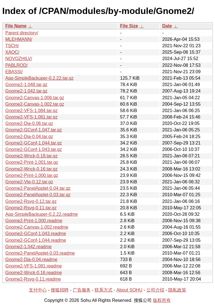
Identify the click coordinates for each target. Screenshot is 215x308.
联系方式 (104, 290)
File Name (16, 25)
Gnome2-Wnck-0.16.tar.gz (31, 169)
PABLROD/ (16, 65)
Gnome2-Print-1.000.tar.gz (31, 175)
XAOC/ (12, 52)
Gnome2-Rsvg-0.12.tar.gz (31, 201)
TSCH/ (12, 45)
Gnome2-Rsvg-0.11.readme (33, 279)
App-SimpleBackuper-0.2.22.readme (41, 214)
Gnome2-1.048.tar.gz (26, 84)
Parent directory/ (21, 32)
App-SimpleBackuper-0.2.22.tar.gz (39, 78)
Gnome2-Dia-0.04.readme (31, 259)
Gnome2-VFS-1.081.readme (33, 266)
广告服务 (82, 290)
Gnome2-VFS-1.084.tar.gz (31, 110)
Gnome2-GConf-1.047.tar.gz (33, 129)
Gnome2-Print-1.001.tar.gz (31, 162)
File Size (129, 25)
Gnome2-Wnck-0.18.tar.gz (31, 155)
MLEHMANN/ (18, 39)
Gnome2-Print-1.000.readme (33, 220)
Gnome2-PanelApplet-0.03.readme (40, 253)
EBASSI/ (14, 71)
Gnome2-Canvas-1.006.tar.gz (34, 97)
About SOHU (129, 290)
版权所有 (162, 300)
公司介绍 (155, 290)
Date (167, 25)
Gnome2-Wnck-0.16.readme (33, 272)
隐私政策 (177, 290)
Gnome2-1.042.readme (28, 246)
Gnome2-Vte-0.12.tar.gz (29, 181)
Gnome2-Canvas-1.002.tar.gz (34, 104)
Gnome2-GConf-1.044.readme (35, 240)
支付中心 (38, 290)
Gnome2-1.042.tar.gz (26, 91)
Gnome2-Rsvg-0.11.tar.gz (31, 207)
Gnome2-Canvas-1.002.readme (36, 227)
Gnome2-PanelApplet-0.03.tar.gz (38, 194)
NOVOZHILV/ (18, 58)
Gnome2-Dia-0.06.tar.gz (29, 123)
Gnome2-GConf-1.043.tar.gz (33, 149)
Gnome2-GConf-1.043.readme (35, 233)
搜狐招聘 (60, 290)
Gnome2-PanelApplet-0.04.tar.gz (38, 188)
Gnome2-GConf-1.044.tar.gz (33, 143)
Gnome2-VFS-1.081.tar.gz (31, 117)
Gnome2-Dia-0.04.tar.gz (29, 136)
